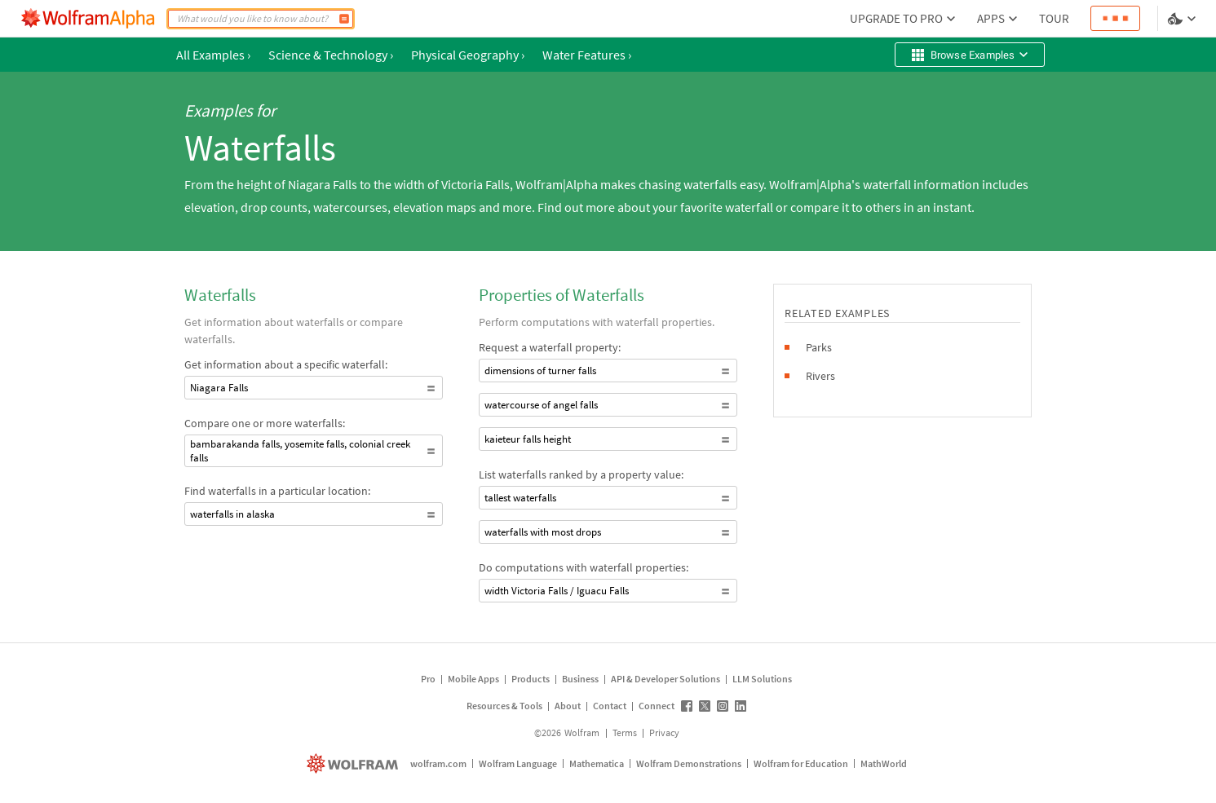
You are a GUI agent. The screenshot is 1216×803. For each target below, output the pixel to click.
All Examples (213, 55)
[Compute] (344, 18)
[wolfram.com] (354, 763)
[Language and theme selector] (1183, 18)
